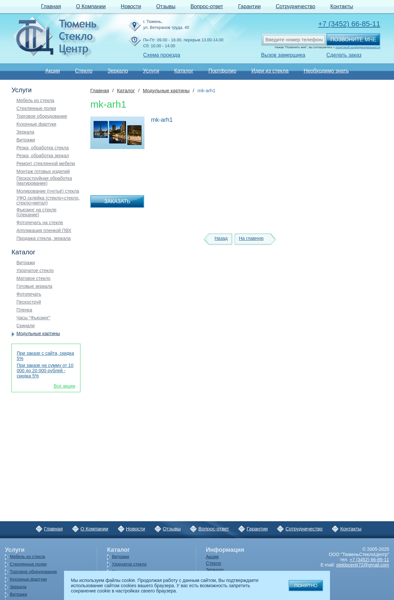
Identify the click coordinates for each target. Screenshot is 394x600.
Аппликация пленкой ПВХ (43, 230)
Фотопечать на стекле (39, 222)
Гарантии (249, 6)
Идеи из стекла (270, 71)
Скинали (25, 325)
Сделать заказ (343, 55)
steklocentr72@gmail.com (362, 565)
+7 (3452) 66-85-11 (349, 24)
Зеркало (117, 71)
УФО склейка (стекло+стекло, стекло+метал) (48, 200)
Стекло (83, 71)
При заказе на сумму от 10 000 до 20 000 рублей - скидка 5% (45, 370)
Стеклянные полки (36, 108)
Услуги (151, 71)
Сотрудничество (296, 6)
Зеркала (25, 132)
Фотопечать (28, 294)
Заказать (117, 201)
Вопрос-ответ (206, 6)
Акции (52, 71)
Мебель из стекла (35, 100)
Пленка (24, 310)
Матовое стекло (33, 278)
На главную (251, 238)
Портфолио (222, 71)
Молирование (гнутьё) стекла (47, 191)
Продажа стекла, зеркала (43, 238)
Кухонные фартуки (36, 124)
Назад (221, 238)
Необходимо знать (326, 71)
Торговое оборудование (41, 116)
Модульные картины (38, 333)
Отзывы (166, 6)
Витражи (25, 140)
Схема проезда (161, 55)
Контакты (341, 6)
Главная (51, 6)
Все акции (64, 386)
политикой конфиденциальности (358, 47)
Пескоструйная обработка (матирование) (44, 181)
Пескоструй (28, 302)
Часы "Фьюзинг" (33, 317)
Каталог (183, 71)
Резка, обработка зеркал (42, 155)
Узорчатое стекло (35, 270)
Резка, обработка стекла (42, 147)
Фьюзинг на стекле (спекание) (36, 212)
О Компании (91, 6)
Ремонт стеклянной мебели (45, 163)
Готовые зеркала (34, 286)
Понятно (305, 585)
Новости (131, 6)
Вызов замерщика (283, 55)
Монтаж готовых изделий (43, 171)
